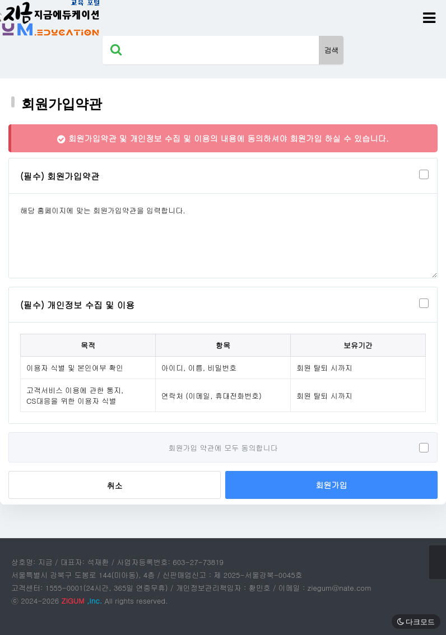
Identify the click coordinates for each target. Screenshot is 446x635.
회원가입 (331, 485)
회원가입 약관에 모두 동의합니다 (223, 447)
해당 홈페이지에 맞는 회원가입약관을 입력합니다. (223, 236)
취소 (115, 485)
